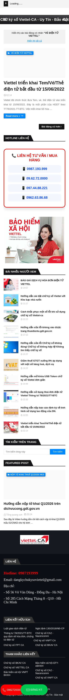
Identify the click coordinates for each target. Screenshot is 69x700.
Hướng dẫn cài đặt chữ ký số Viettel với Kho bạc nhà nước (43, 298)
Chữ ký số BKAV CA (46, 645)
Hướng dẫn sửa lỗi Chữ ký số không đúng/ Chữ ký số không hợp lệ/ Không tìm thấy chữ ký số (42, 347)
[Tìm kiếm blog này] (27, 452)
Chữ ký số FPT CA (14, 645)
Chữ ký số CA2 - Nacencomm (44, 634)
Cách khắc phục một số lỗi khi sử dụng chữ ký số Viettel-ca (43, 313)
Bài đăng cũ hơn (51, 126)
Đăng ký (34, 690)
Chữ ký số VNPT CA (45, 640)
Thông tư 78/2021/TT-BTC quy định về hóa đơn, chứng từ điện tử (18, 636)
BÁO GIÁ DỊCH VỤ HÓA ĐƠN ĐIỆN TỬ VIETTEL (42, 282)
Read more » (13, 116)
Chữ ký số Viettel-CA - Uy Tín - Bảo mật (34, 19)
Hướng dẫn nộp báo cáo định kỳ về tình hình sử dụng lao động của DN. (43, 409)
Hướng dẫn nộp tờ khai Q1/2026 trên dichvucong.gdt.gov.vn (32, 506)
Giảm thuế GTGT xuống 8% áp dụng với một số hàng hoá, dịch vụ (41, 362)
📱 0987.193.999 (34, 169)
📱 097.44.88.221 (34, 188)
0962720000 (11, 689)
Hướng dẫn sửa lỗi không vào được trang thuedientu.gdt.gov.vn (41, 329)
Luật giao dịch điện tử (15, 628)
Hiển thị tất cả (34, 40)
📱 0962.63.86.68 (34, 197)
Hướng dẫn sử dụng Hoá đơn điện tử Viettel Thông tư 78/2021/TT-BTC (41, 394)
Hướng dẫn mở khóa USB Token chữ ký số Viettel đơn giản (41, 378)
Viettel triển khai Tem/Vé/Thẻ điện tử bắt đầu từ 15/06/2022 (34, 86)
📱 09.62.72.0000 (34, 178)
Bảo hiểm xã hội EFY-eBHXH (47, 664)
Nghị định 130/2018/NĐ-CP (50, 628)
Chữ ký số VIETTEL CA (16, 667)
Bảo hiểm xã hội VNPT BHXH (16, 673)
